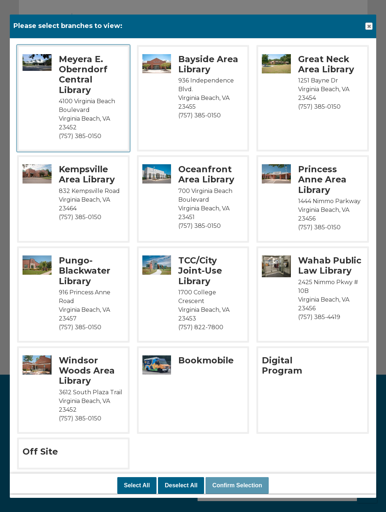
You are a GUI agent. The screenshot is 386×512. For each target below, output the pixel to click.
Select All (137, 486)
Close (368, 26)
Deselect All (181, 486)
